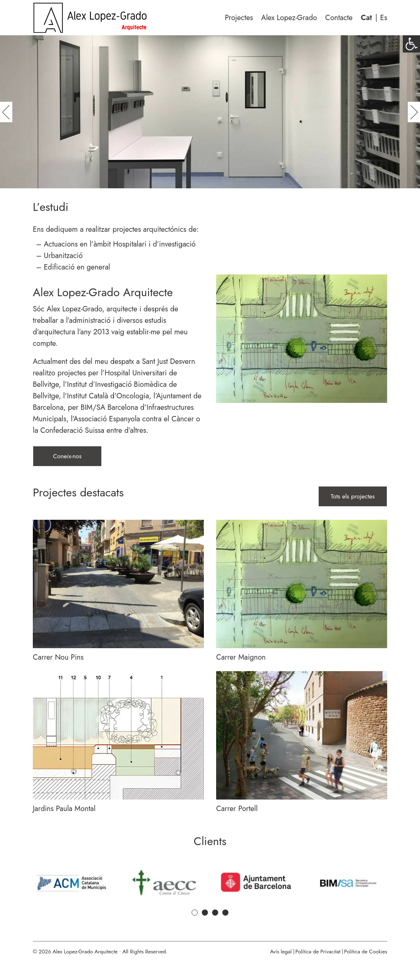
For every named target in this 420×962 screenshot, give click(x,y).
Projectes (239, 18)
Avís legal (281, 951)
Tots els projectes (352, 496)
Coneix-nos (67, 456)
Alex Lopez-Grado (289, 18)
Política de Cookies (365, 951)
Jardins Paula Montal (64, 808)
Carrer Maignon (241, 657)
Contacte (339, 18)
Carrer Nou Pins (58, 657)
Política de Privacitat (317, 951)
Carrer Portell (237, 808)
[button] (411, 44)
